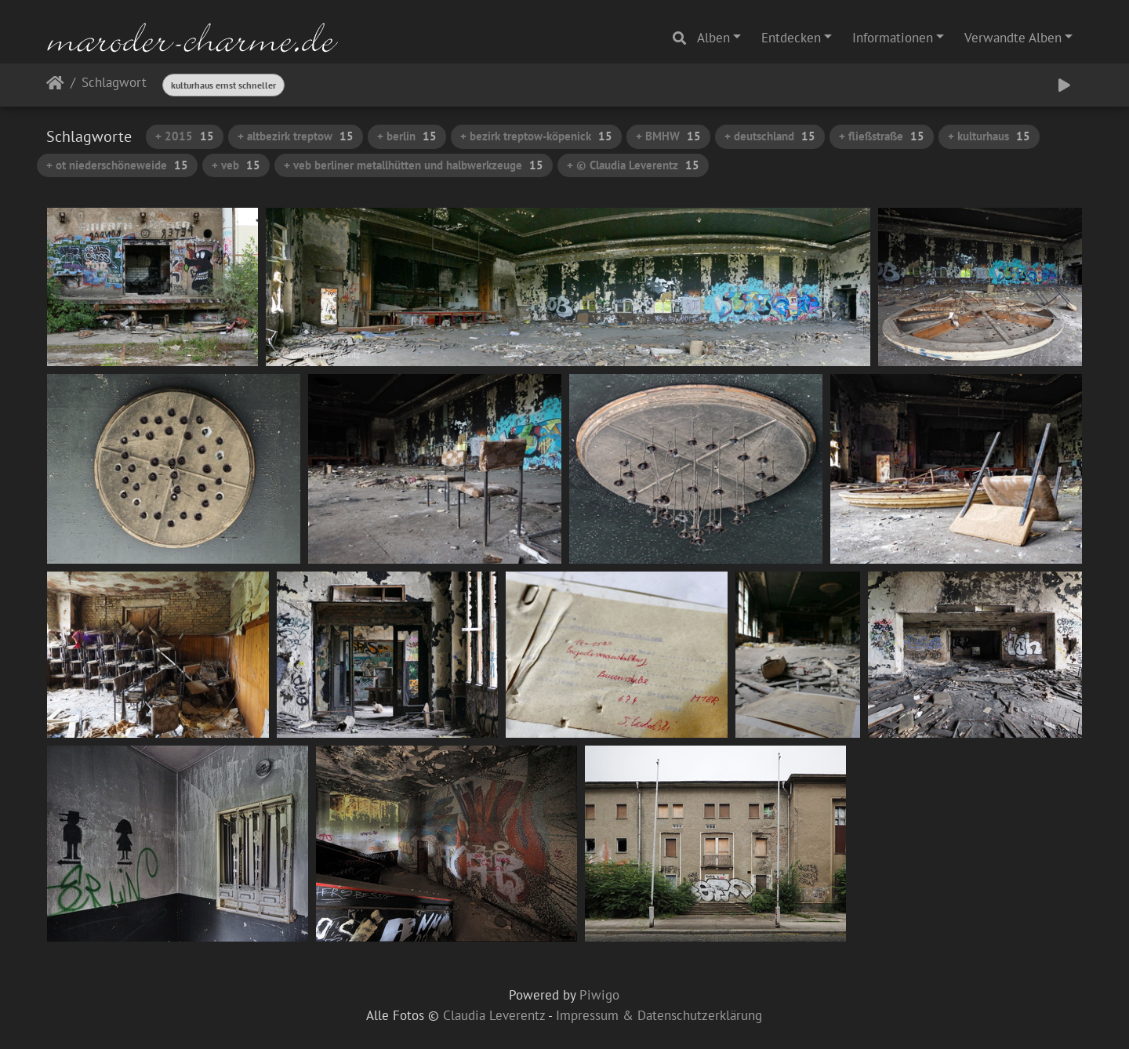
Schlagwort (114, 83)
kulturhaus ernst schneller (223, 85)
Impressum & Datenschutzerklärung (659, 1015)
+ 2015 (184, 136)
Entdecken (791, 37)
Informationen (892, 37)
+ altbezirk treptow (296, 136)
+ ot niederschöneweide (117, 165)
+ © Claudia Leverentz (633, 165)
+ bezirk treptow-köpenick (536, 136)
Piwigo (599, 995)
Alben (713, 37)
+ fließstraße (881, 136)
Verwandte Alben (1013, 37)
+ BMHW (668, 136)
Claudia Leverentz (494, 1015)
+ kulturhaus (989, 136)
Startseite (55, 86)
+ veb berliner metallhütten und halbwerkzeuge (413, 165)
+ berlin (407, 136)
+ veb (236, 165)
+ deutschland (769, 136)
